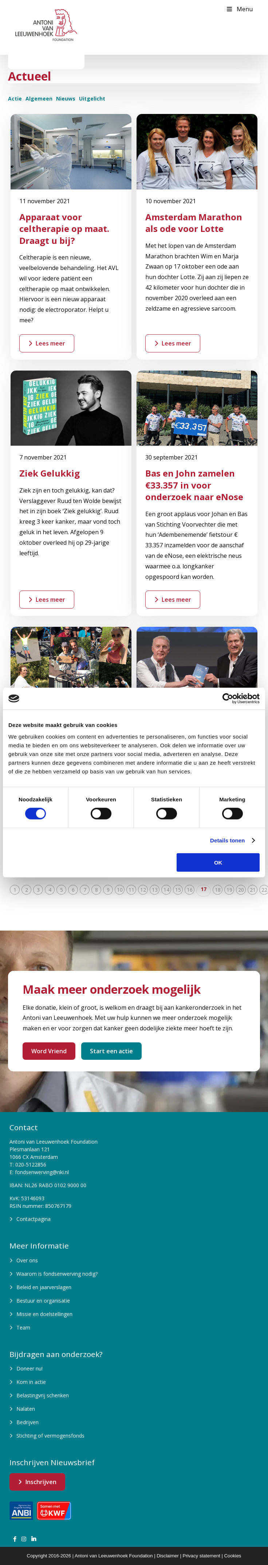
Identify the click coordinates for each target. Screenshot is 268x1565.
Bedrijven (27, 1422)
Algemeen (38, 98)
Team (23, 1327)
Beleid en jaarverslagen (43, 1287)
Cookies (232, 1555)
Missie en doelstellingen (44, 1314)
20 (241, 889)
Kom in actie (31, 1381)
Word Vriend (49, 1051)
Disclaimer (168, 1555)
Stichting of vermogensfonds (50, 1435)
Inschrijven (40, 1482)
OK (218, 862)
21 (253, 889)
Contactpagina (33, 1218)
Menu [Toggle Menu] (239, 9)
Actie (15, 98)
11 (131, 889)
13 (155, 889)
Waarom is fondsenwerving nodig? (57, 1273)
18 (218, 889)
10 (120, 889)
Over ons (27, 1260)
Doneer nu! (29, 1368)
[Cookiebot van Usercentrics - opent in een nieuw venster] (228, 698)
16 (190, 889)
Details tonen (227, 840)
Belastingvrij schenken (42, 1395)
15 (178, 889)
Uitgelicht (92, 98)
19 (229, 889)
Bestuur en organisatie (43, 1300)
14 (166, 889)
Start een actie (111, 1051)
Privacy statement (201, 1555)
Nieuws (65, 98)
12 (143, 889)
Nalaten (25, 1408)
